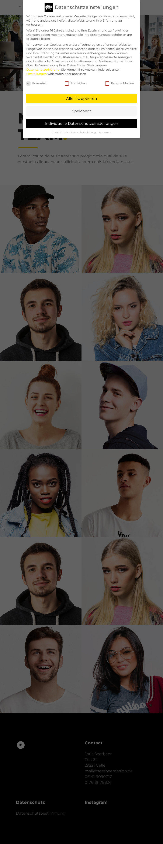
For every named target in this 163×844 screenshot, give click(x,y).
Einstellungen (36, 72)
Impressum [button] (104, 130)
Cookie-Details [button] (60, 130)
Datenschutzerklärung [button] (83, 130)
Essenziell (36, 82)
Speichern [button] (81, 109)
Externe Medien (119, 82)
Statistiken (76, 82)
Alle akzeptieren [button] (81, 97)
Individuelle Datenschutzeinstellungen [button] (81, 121)
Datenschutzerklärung (43, 68)
